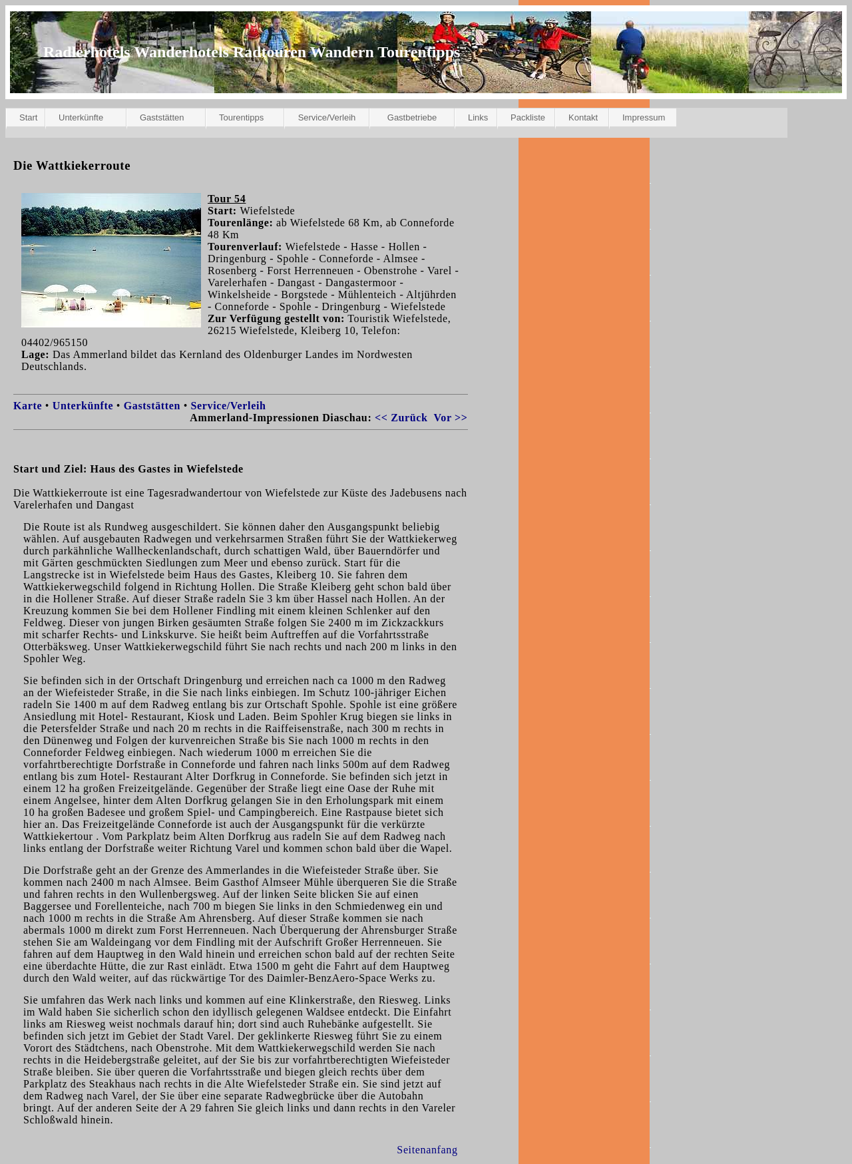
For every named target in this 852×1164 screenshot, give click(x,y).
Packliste (528, 117)
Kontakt (583, 117)
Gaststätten (162, 117)
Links (478, 117)
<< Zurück (401, 417)
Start (28, 117)
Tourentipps (241, 117)
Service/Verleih (327, 117)
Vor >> (451, 417)
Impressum (643, 117)
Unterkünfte (81, 117)
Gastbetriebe (412, 117)
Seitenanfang (427, 1149)
